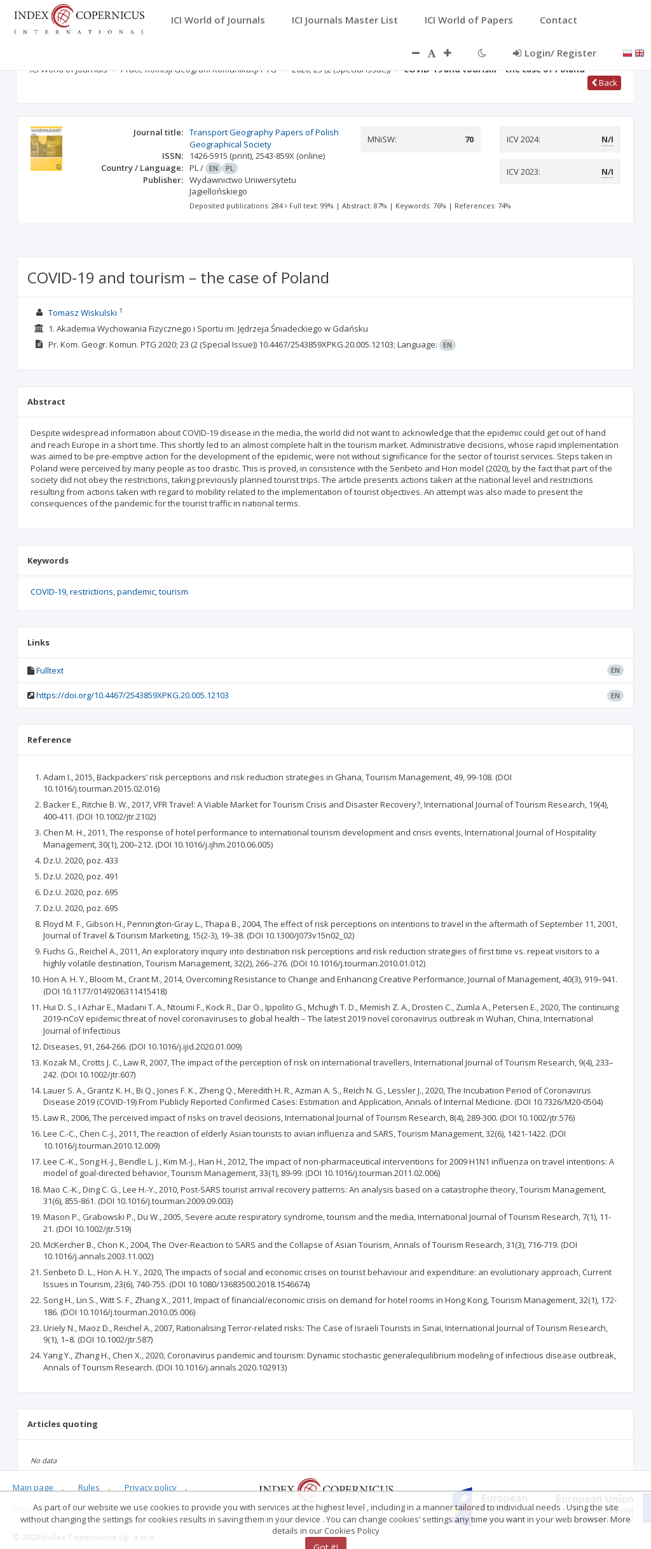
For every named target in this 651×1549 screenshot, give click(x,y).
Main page (33, 1487)
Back (604, 82)
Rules (89, 1487)
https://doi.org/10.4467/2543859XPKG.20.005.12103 (132, 695)
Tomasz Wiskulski (82, 312)
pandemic (136, 591)
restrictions (91, 591)
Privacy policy (151, 1487)
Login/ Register (554, 52)
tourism (173, 591)
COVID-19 (48, 591)
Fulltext (50, 670)
